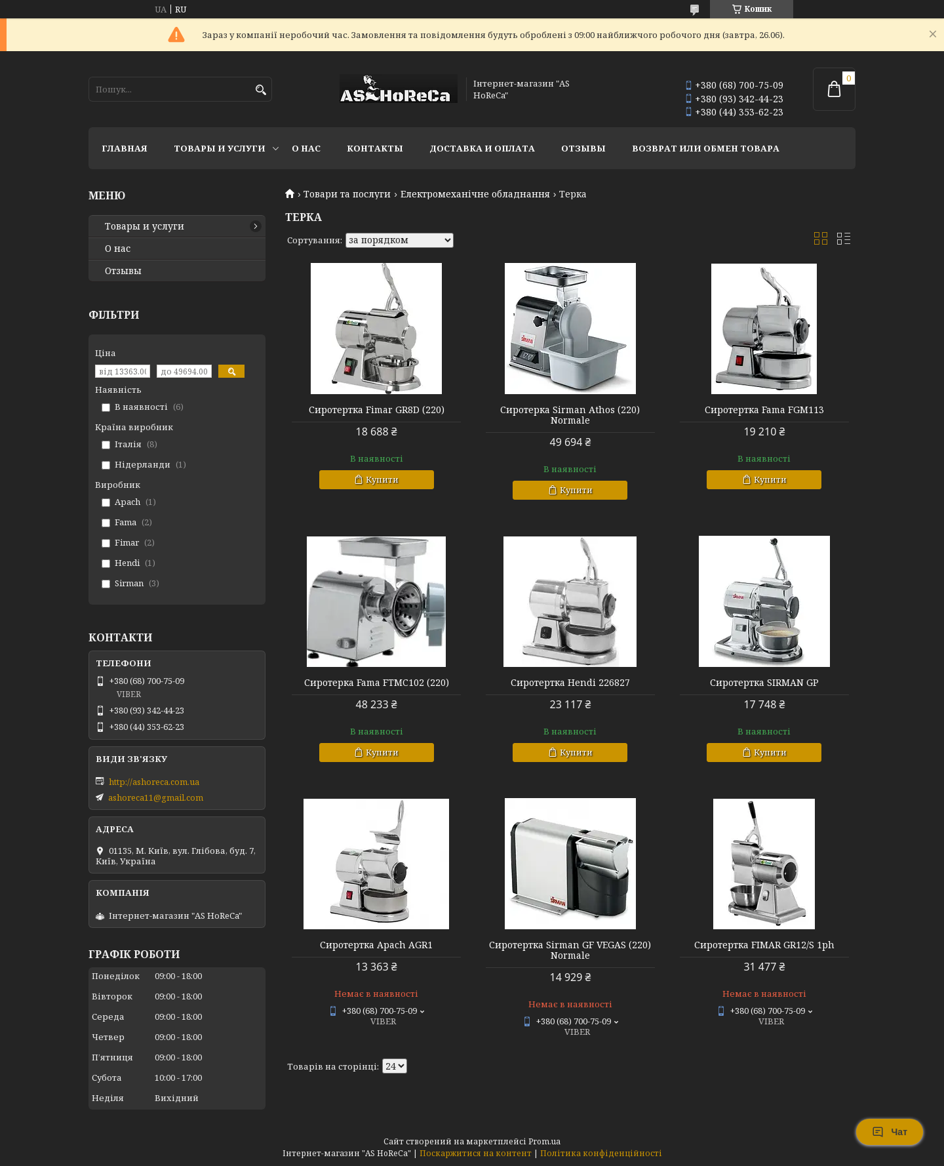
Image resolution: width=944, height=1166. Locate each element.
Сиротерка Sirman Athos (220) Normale (570, 415)
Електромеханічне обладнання (475, 194)
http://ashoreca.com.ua (154, 781)
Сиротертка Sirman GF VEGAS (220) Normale (570, 950)
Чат (889, 1132)
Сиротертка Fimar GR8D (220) (376, 410)
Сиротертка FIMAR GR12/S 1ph (764, 945)
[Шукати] (260, 90)
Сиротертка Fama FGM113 (764, 410)
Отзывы (583, 148)
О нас (306, 148)
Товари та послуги (347, 194)
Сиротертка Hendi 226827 (570, 682)
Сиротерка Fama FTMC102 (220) (376, 682)
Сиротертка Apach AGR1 (376, 945)
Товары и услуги (220, 148)
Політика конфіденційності (601, 1153)
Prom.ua (544, 1141)
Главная (125, 148)
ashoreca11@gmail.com (155, 797)
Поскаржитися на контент (476, 1153)
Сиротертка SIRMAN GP (764, 682)
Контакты (375, 148)
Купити (382, 479)
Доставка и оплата (482, 148)
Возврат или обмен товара (705, 148)
